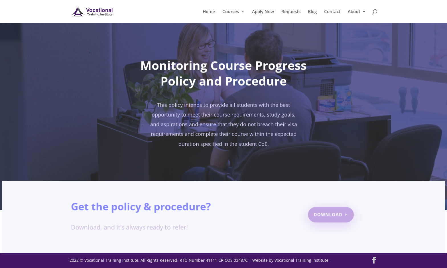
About (354, 11)
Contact (332, 11)
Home (209, 11)
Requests (290, 11)
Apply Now (263, 11)
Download (327, 215)
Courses (230, 11)
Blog (312, 11)
